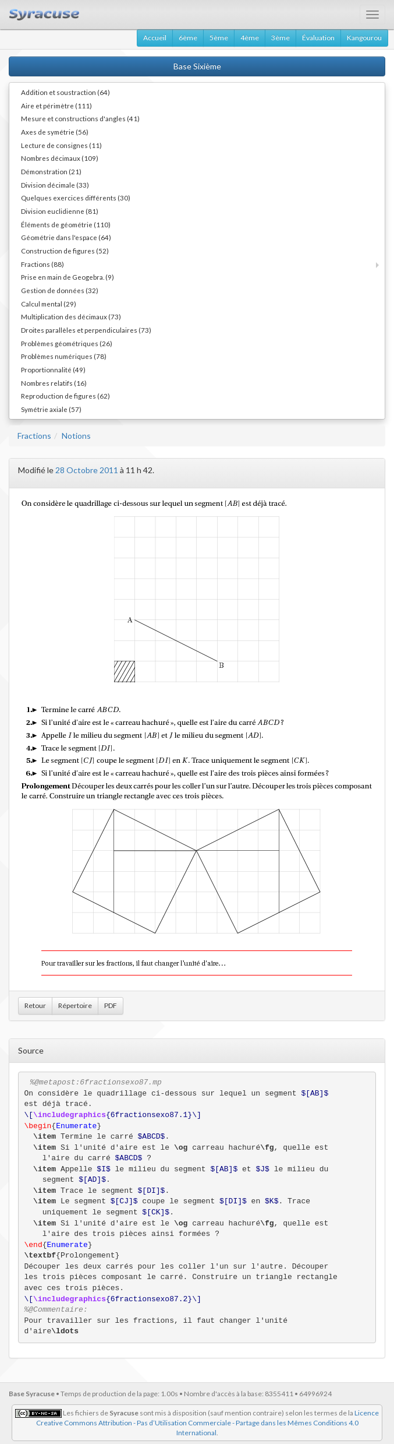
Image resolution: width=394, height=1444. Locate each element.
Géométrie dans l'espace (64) (66, 237)
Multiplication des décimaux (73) (71, 316)
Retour (35, 1005)
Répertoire (75, 1005)
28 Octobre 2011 (86, 470)
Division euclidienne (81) (59, 211)
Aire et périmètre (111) (56, 105)
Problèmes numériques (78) (64, 356)
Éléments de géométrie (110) (66, 224)
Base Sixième (197, 66)
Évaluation (318, 37)
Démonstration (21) (51, 171)
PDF (110, 1005)
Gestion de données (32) (59, 290)
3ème (280, 37)
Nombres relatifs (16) (54, 383)
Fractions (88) (42, 264)
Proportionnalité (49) (53, 369)
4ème (249, 37)
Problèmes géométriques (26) (66, 343)
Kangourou (364, 37)
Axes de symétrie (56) (54, 132)
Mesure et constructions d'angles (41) (80, 118)
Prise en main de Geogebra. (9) (67, 277)
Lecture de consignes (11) (61, 145)
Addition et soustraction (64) (65, 92)
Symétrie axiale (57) (51, 409)
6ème (188, 37)
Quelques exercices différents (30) (75, 197)
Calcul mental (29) (48, 304)
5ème (219, 37)
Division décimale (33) (55, 185)
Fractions (34, 436)
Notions (76, 436)
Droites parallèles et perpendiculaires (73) (86, 330)
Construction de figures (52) (65, 250)
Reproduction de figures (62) (65, 396)
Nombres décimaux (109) (59, 158)
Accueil (154, 37)
